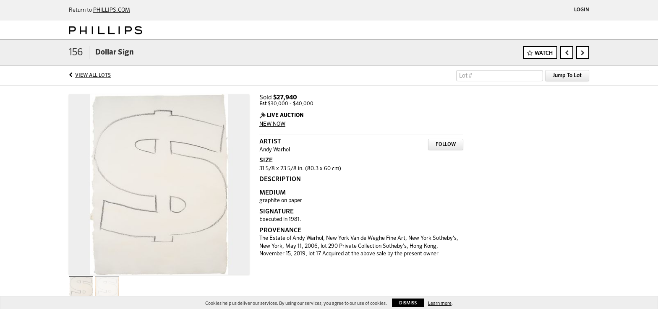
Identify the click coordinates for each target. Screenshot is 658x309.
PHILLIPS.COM (111, 10)
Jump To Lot (567, 75)
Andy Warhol (274, 150)
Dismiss (408, 303)
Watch (544, 53)
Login (581, 10)
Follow (446, 144)
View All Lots (93, 75)
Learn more (440, 303)
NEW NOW (272, 124)
